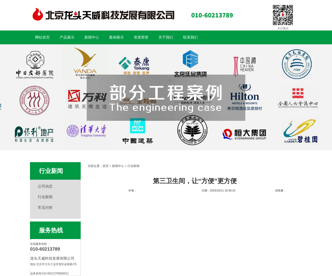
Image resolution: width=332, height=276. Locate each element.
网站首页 (42, 37)
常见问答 (45, 207)
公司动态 (45, 186)
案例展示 (116, 37)
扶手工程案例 (166, 97)
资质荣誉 (141, 37)
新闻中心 (91, 37)
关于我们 (165, 37)
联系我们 (190, 37)
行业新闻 (45, 197)
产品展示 (67, 37)
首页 (106, 166)
